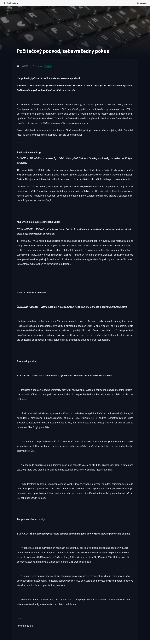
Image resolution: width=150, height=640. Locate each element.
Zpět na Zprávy (12, 3)
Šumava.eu (141, 3)
